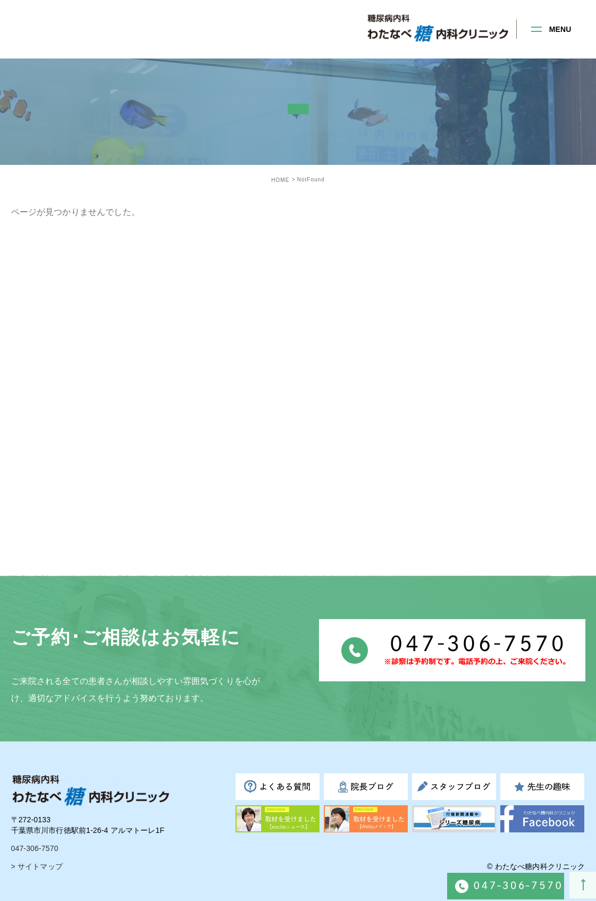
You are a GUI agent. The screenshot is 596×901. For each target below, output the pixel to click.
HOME (280, 180)
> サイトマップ (37, 866)
